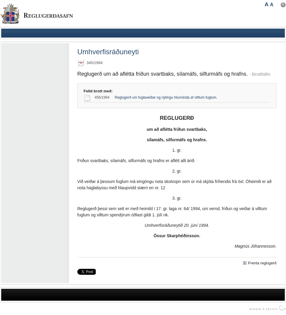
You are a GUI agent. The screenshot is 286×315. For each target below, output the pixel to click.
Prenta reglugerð (262, 263)
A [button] (266, 4)
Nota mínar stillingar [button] (283, 4)
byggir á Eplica (266, 308)
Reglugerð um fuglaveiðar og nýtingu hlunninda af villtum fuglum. (166, 97)
